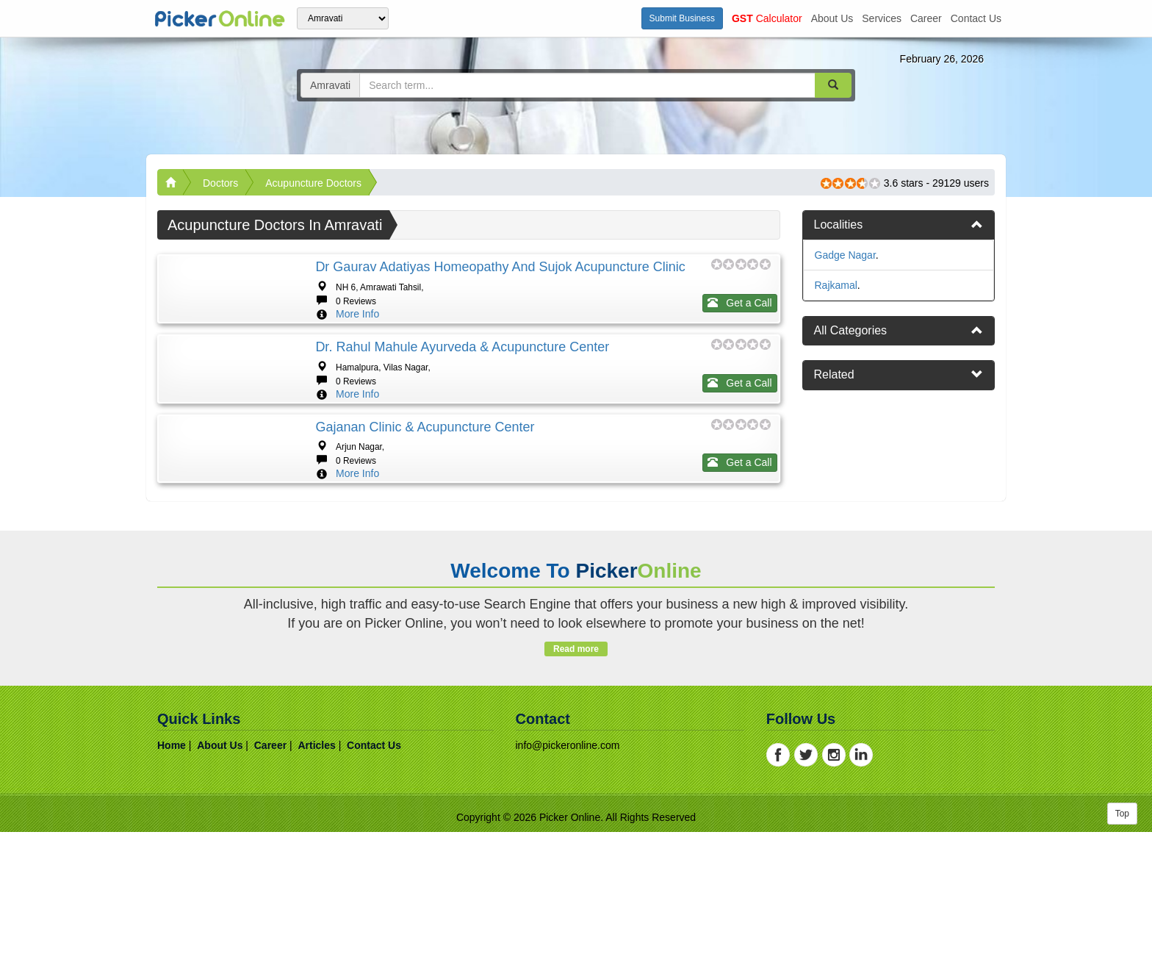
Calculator (767, 18)
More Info (357, 314)
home (171, 878)
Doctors (220, 183)
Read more (575, 782)
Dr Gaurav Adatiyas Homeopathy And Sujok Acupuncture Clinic (500, 266)
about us (832, 18)
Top (1122, 946)
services (881, 18)
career (926, 18)
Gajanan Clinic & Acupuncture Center (424, 515)
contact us (976, 18)
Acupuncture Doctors (313, 183)
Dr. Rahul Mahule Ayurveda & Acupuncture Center (462, 391)
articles (316, 878)
